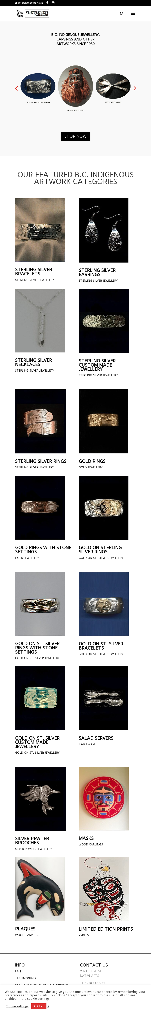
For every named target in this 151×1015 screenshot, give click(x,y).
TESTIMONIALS (25, 978)
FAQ (18, 971)
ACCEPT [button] (39, 1006)
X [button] (48, 1006)
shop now (75, 136)
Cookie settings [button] (17, 1006)
